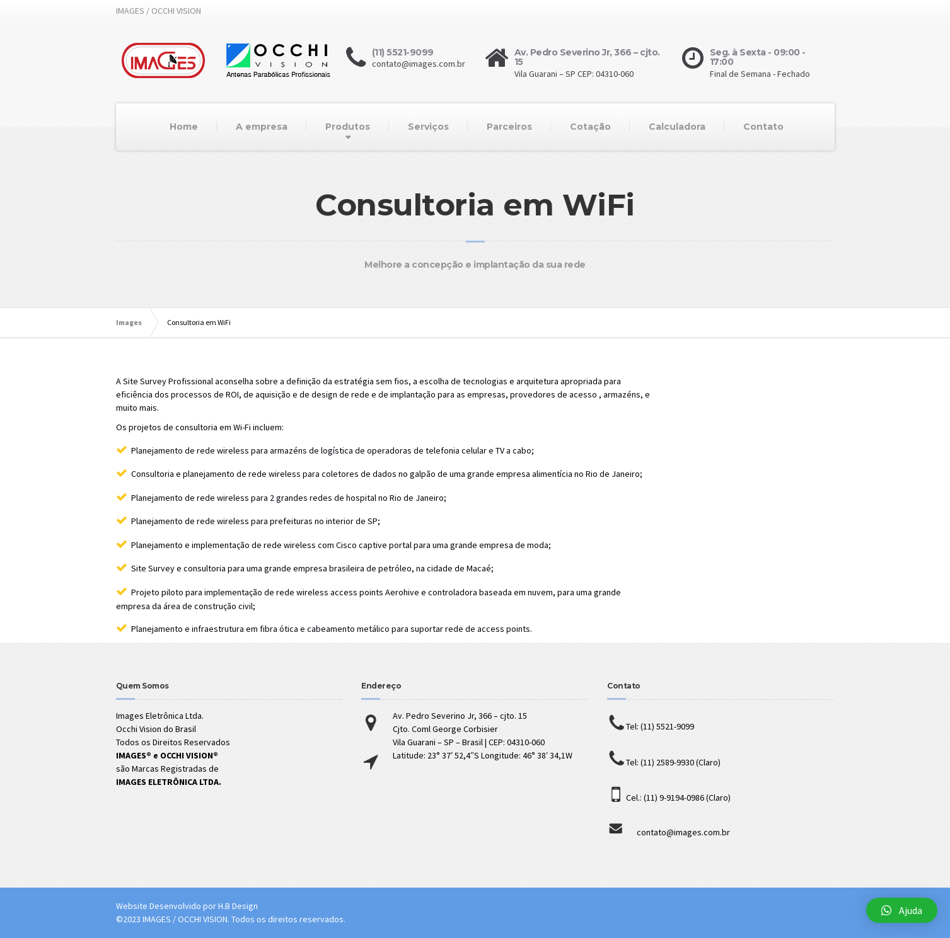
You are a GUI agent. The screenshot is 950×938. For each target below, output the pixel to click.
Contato (763, 126)
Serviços (428, 126)
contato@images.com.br (668, 832)
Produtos (347, 126)
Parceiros (509, 126)
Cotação (590, 126)
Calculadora (677, 126)
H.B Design (238, 906)
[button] (901, 910)
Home (184, 126)
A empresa (261, 126)
